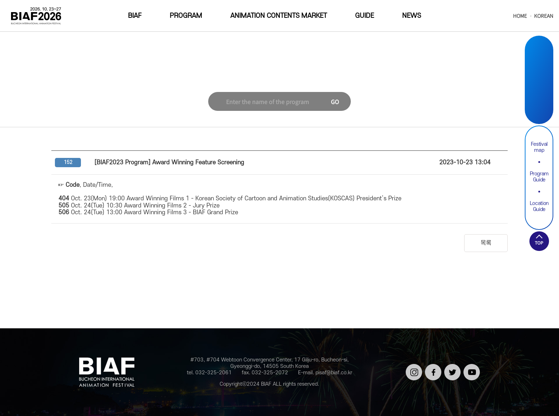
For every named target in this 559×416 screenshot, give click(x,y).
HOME (520, 16)
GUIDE (364, 16)
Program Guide (539, 177)
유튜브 (470, 367)
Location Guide (539, 206)
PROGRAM (186, 16)
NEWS (411, 16)
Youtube (539, 105)
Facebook (539, 72)
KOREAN (543, 16)
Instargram (539, 55)
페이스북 (432, 370)
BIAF (135, 16)
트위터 (451, 367)
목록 (486, 243)
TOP (539, 243)
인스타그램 (413, 370)
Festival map (539, 147)
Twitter (539, 89)
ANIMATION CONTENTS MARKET (278, 16)
